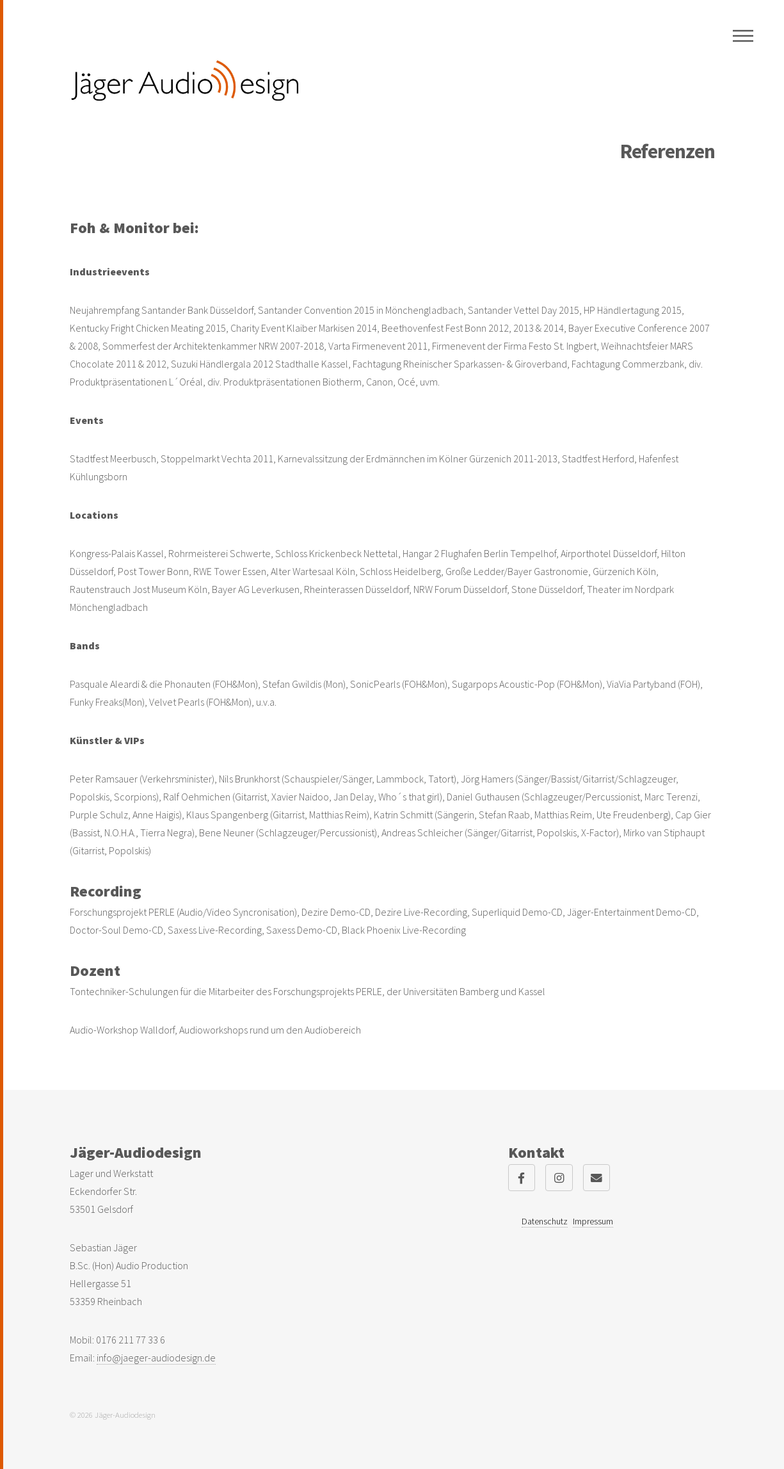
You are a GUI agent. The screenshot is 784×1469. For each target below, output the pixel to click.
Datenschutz (545, 1221)
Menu (743, 35)
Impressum (593, 1221)
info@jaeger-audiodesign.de (156, 1357)
